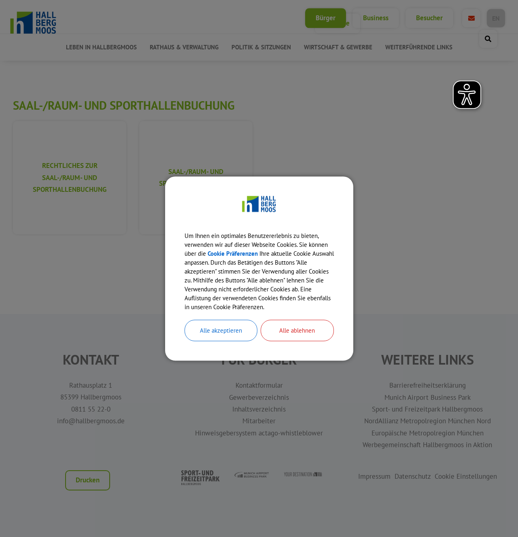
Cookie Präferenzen (258, 247)
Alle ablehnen (297, 339)
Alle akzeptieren (221, 339)
